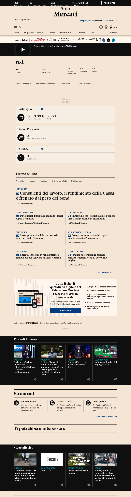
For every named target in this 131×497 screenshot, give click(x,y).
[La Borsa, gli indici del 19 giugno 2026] (106, 351)
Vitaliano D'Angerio (41, 223)
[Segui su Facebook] (101, 27)
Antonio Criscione (78, 242)
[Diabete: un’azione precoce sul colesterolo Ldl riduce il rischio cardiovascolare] (25, 351)
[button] (15, 27)
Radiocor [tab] (44, 181)
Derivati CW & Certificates (65, 35)
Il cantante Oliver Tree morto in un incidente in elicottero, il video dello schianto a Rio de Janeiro (25, 475)
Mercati (65, 14)
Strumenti (113, 32)
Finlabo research (84, 83)
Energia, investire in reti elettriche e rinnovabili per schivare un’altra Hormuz (38, 256)
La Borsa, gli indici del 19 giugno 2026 (106, 363)
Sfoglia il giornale (87, 21)
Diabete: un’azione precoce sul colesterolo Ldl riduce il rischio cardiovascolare (25, 367)
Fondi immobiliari (24, 213)
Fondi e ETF (52, 35)
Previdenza (21, 189)
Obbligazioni (28, 32)
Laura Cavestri (26, 223)
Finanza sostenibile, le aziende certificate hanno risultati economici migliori (87, 257)
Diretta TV (46, 470)
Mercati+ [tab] (20, 181)
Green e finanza (75, 252)
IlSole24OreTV (48, 468)
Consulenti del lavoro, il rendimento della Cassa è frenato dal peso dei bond (65, 195)
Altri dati (109, 2)
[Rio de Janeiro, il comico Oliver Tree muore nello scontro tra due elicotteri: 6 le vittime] (106, 459)
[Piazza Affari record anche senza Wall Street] (79, 351)
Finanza (71, 360)
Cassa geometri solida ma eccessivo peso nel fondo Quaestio (37, 237)
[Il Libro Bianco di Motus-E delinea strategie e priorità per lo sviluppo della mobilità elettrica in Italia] (52, 351)
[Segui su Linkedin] (110, 27)
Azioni (16, 32)
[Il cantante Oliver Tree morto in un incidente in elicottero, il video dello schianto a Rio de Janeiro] (25, 459)
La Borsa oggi (101, 360)
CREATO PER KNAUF (76, 468)
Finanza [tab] (31, 181)
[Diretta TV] (52, 459)
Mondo (98, 468)
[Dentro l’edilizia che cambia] (79, 459)
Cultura (18, 468)
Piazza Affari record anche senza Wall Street (55, 46)
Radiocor (18, 360)
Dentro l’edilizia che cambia (78, 471)
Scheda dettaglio (23, 83)
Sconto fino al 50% (106, 21)
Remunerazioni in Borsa (79, 232)
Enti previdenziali (76, 213)
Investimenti (22, 252)
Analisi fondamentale (45, 83)
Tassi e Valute (40, 35)
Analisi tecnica (65, 83)
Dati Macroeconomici (98, 35)
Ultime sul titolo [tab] (59, 181)
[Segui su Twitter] (106, 27)
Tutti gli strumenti (106, 416)
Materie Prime (82, 35)
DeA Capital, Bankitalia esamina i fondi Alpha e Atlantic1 (39, 217)
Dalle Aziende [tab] (77, 181)
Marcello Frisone (26, 203)
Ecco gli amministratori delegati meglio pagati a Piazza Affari (87, 237)
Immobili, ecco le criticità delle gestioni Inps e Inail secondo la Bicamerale (91, 217)
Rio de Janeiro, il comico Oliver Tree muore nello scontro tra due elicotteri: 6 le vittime (105, 475)
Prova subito (65, 310)
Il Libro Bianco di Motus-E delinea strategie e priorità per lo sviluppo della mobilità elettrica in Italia (52, 368)
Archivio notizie (105, 273)
